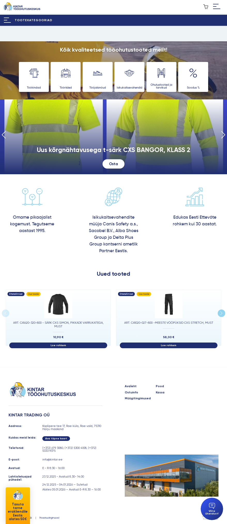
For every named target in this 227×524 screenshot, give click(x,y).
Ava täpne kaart (56, 438)
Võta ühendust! (212, 509)
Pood (160, 386)
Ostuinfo (131, 392)
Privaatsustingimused (49, 518)
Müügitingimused (138, 398)
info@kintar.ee (52, 459)
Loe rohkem (58, 345)
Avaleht (131, 386)
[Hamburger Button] (216, 6)
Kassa (160, 392)
